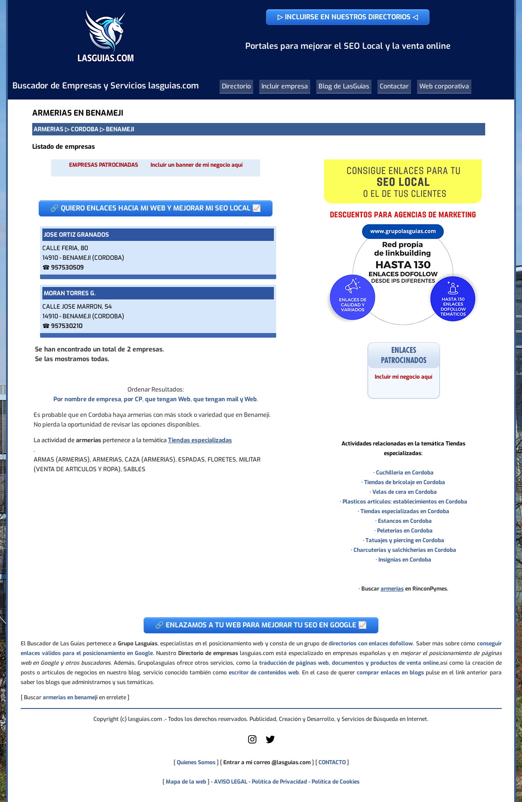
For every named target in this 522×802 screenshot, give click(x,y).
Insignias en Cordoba (404, 559)
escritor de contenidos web (264, 672)
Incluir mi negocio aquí (403, 377)
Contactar (394, 86)
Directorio (236, 86)
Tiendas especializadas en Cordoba (404, 511)
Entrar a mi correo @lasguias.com (267, 762)
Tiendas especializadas (200, 440)
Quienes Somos (196, 762)
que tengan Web (168, 399)
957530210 (66, 326)
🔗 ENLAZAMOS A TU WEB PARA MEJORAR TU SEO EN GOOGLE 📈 (261, 625)
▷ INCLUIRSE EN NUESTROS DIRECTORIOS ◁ (348, 17)
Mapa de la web (185, 781)
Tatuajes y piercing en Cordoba (404, 540)
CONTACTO (332, 762)
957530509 (67, 267)
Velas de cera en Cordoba (404, 492)
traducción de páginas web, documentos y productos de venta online (349, 663)
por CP (133, 399)
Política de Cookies (336, 781)
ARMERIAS (49, 129)
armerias (392, 588)
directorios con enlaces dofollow (371, 643)
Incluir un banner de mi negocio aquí (197, 165)
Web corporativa (444, 86)
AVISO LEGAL (230, 781)
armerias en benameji (70, 697)
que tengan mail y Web (225, 399)
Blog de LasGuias (344, 86)
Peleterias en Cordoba (405, 530)
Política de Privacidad (279, 781)
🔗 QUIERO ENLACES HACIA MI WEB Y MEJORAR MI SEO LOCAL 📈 (155, 208)
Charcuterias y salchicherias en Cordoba (405, 550)
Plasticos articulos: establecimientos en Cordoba (404, 501)
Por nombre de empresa (87, 399)
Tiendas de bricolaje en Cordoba (404, 482)
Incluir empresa (284, 86)
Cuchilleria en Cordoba (405, 472)
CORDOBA (85, 129)
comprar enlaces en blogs (390, 672)
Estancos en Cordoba (405, 521)
